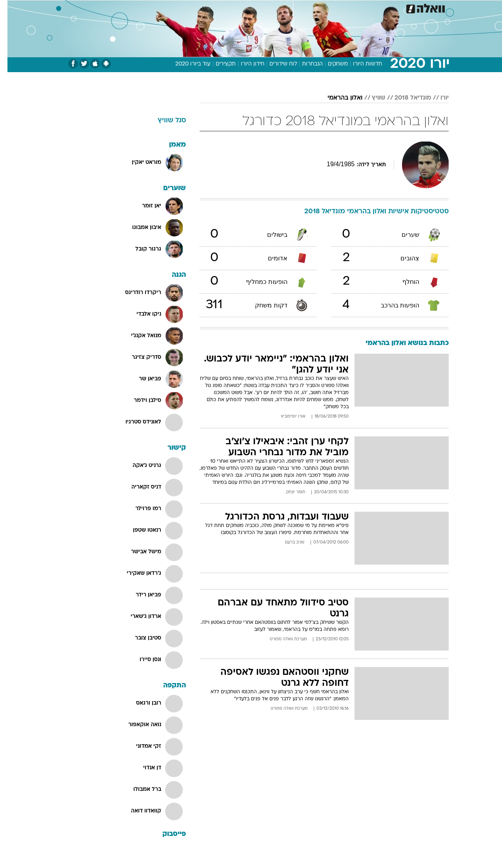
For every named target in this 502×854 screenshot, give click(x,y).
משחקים (330, 64)
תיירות (219, 8)
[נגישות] (11, 8)
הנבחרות (305, 64)
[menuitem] (385, 8)
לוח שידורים (275, 64)
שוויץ (371, 98)
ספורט (363, 8)
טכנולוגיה (190, 8)
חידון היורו (245, 64)
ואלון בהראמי (337, 98)
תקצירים (218, 64)
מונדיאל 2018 (405, 98)
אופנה (161, 8)
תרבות (337, 8)
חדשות (390, 8)
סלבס (313, 8)
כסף (291, 8)
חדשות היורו (360, 64)
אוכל (270, 8)
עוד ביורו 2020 (185, 64)
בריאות (246, 8)
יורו (437, 98)
